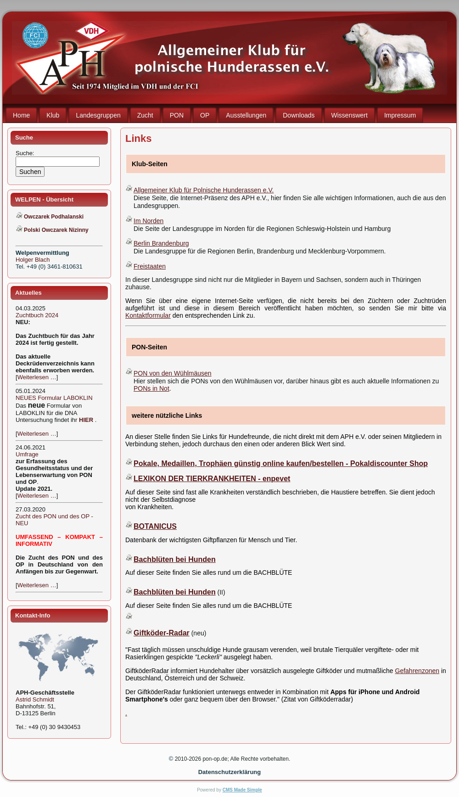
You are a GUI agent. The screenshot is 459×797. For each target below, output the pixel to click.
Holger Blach (33, 259)
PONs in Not (151, 388)
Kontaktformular (148, 315)
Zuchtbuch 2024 (37, 315)
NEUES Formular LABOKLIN (54, 397)
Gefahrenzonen (417, 670)
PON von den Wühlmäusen (173, 373)
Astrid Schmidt (35, 699)
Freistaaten (150, 266)
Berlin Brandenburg (161, 243)
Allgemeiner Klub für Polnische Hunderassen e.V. (204, 190)
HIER (86, 419)
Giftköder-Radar (162, 633)
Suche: (26, 153)
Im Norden (148, 221)
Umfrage (27, 454)
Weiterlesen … (36, 377)
